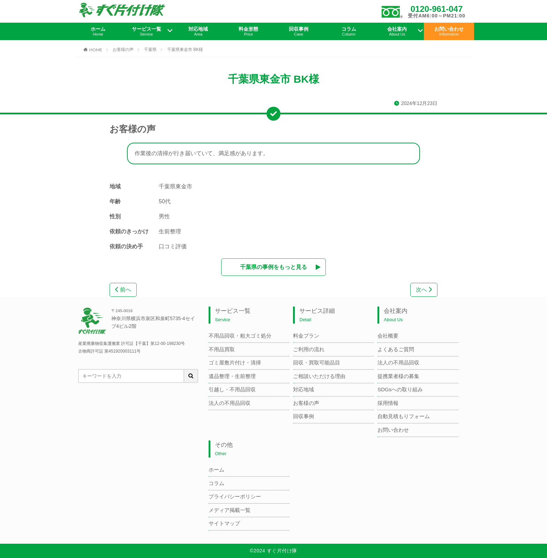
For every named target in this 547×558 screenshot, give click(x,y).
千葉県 (150, 49)
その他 (224, 449)
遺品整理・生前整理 (232, 376)
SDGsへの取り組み (400, 389)
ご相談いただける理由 (319, 376)
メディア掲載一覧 (229, 510)
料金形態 (248, 31)
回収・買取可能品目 (316, 362)
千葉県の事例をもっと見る (273, 267)
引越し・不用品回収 (232, 389)
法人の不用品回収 (229, 403)
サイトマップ (224, 523)
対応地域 (198, 31)
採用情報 (387, 403)
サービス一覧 (146, 31)
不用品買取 (222, 349)
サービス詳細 (317, 315)
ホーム (98, 31)
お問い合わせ (449, 31)
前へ (123, 290)
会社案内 (397, 31)
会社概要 (387, 336)
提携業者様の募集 (398, 376)
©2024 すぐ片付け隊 (273, 550)
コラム (349, 31)
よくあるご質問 (395, 349)
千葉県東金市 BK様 (185, 49)
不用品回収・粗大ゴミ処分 (240, 336)
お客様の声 (123, 49)
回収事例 (299, 31)
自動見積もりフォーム (403, 416)
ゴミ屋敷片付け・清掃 (235, 362)
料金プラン (306, 336)
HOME (95, 49)
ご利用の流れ (308, 349)
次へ (424, 290)
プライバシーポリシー (235, 496)
